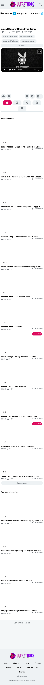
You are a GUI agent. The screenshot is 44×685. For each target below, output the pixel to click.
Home (5, 663)
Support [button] (38, 663)
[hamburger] (2, 4)
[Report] (22, 108)
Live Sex (6, 13)
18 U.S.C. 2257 (32, 668)
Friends (22, 672)
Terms (8, 668)
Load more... (22, 483)
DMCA (19, 668)
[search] (40, 4)
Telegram (20, 13)
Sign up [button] (16, 663)
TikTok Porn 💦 (35, 13)
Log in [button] (27, 663)
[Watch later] (32, 96)
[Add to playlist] (39, 96)
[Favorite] (27, 96)
